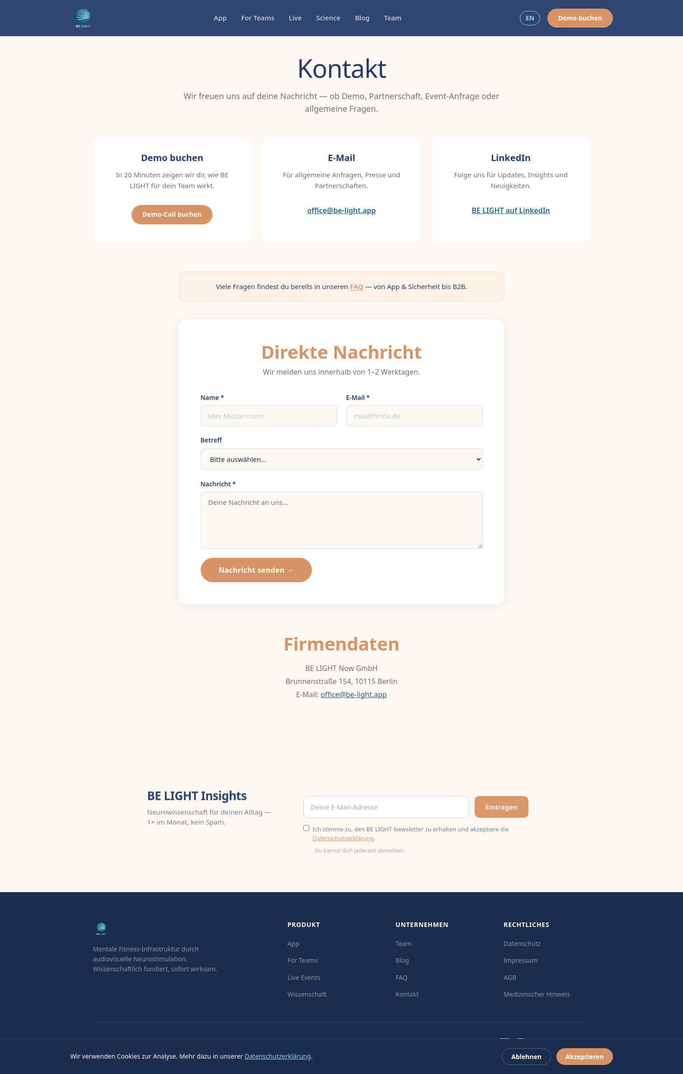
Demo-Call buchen (172, 214)
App (220, 17)
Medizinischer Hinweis (537, 994)
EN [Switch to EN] (530, 18)
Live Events (303, 977)
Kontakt (407, 994)
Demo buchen (580, 18)
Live (295, 17)
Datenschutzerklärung (343, 841)
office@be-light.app (341, 210)
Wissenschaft (306, 994)
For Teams (257, 17)
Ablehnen (526, 1056)
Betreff (211, 440)
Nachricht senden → (256, 570)
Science (328, 17)
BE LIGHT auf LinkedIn (511, 210)
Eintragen (501, 809)
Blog (362, 17)
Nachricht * (218, 484)
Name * (212, 397)
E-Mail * (358, 397)
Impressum (520, 960)
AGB (510, 977)
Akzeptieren (584, 1056)
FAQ (356, 286)
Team (393, 17)
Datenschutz (522, 943)
